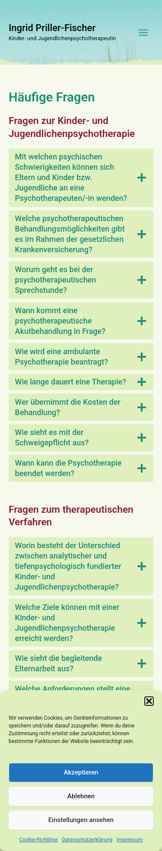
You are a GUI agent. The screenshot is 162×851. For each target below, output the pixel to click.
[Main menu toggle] (143, 32)
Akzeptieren (81, 778)
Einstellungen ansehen (81, 825)
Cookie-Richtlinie (38, 845)
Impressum (130, 845)
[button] (149, 706)
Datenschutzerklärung (87, 845)
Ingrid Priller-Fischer (52, 27)
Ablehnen (81, 802)
